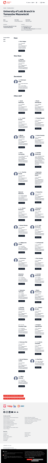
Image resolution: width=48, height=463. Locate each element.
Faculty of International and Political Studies (10, 423)
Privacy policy (5, 439)
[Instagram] (7, 412)
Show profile (21, 50)
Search (29, 2)
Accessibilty (5, 440)
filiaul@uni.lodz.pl (27, 27)
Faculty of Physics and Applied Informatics (31, 418)
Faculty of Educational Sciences (8, 421)
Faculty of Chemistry (6, 418)
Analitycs (5, 455)
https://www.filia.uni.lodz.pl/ (29, 28)
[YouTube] (12, 412)
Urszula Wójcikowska (18, 21)
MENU (43, 2)
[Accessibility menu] (37, 2)
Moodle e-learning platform (7, 436)
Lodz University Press (28, 423)
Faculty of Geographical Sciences (8, 422)
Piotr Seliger (5, 21)
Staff (4, 39)
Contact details (6, 37)
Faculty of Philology (6, 428)
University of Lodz (7, 16)
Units (4, 41)
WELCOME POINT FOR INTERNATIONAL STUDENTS (13, 395)
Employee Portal (6, 435)
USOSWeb (5, 434)
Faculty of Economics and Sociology (9, 420)
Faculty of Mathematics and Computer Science (10, 427)
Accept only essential (38, 459)
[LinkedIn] (10, 412)
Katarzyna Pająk (29, 21)
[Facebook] (4, 412)
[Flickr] (15, 412)
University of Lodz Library (29, 422)
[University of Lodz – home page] (10, 2)
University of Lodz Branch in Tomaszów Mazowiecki (33, 419)
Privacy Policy (31, 457)
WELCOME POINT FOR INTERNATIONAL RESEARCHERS (14, 398)
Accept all (29, 459)
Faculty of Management (7, 426)
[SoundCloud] (17, 412)
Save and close (35, 460)
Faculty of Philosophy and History (30, 417)
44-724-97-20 (25, 26)
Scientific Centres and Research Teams (31, 421)
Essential (5, 451)
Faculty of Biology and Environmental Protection (10, 417)
